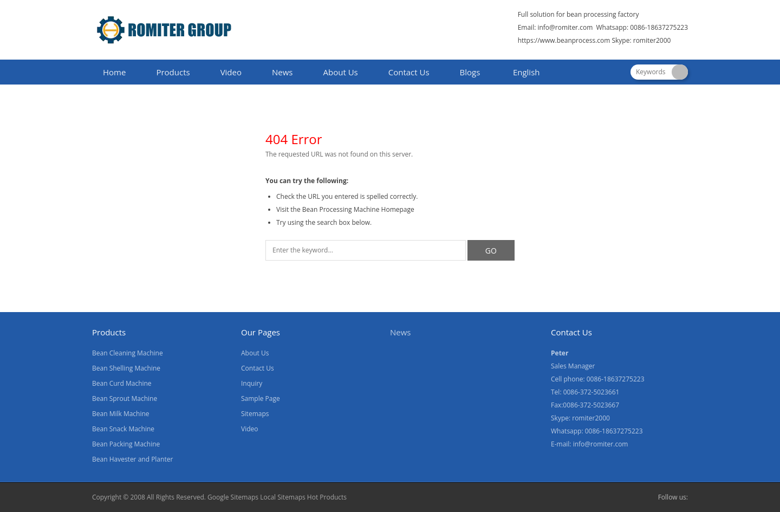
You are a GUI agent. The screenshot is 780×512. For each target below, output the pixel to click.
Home (114, 72)
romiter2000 (652, 40)
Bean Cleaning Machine (127, 353)
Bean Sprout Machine (124, 398)
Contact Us (409, 72)
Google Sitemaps (232, 497)
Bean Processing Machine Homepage (358, 209)
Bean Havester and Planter (132, 459)
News (282, 72)
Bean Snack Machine (123, 428)
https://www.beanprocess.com (564, 40)
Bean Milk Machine (121, 413)
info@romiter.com (565, 27)
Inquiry (251, 383)
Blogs (470, 72)
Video (231, 72)
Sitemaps (255, 413)
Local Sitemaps (283, 497)
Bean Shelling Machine (126, 368)
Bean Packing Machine (126, 444)
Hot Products (327, 497)
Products (173, 72)
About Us (340, 72)
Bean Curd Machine (122, 383)
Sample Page (260, 398)
